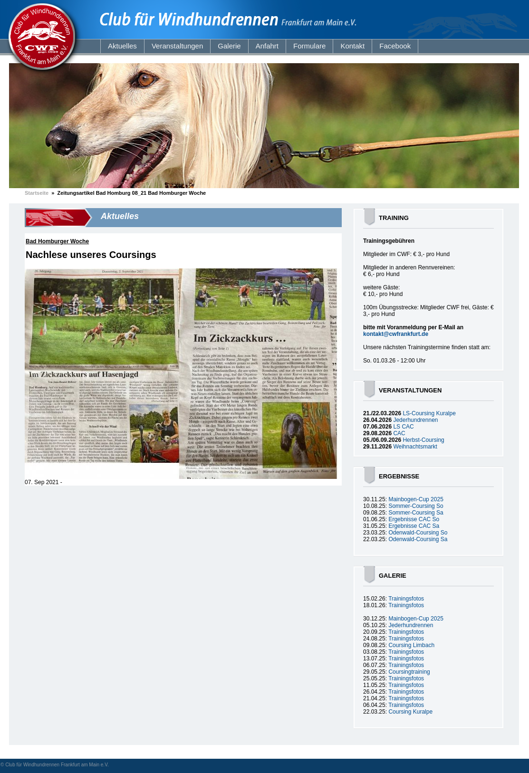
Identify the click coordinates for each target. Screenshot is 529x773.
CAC (399, 433)
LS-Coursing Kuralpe (429, 413)
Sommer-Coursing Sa (415, 512)
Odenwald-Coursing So (417, 532)
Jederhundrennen (415, 420)
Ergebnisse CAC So (413, 519)
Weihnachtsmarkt (415, 446)
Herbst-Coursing (423, 440)
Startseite (36, 193)
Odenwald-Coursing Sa (417, 539)
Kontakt (352, 46)
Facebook (395, 46)
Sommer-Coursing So (415, 506)
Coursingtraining (409, 671)
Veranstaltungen (177, 46)
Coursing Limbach (411, 645)
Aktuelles (122, 46)
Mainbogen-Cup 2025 (415, 499)
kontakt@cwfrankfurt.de (395, 334)
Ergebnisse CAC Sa (413, 526)
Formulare (309, 46)
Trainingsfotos (406, 598)
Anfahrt (267, 46)
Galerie (229, 46)
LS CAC (403, 426)
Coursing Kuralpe (410, 711)
